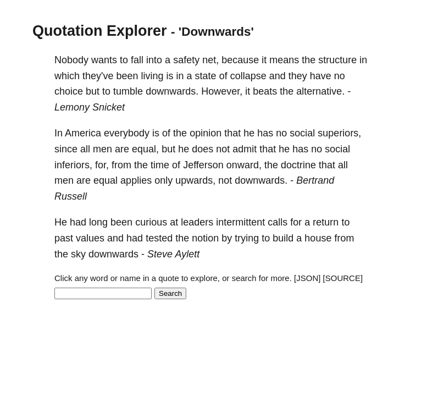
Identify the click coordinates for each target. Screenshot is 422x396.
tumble (128, 91)
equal (105, 180)
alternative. (320, 91)
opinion (205, 133)
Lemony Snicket (89, 107)
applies (136, 180)
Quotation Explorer (99, 31)
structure (337, 59)
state (205, 75)
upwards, (195, 180)
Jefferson (203, 165)
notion (205, 238)
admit (244, 149)
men (102, 149)
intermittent (240, 222)
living (152, 75)
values (90, 238)
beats (265, 91)
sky (78, 254)
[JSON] (307, 278)
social (302, 133)
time (160, 165)
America (83, 133)
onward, (244, 165)
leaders (197, 222)
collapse (248, 75)
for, (102, 165)
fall (137, 59)
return (325, 222)
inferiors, (73, 165)
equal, (145, 149)
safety (186, 59)
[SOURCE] (343, 278)
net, (210, 59)
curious (151, 222)
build (283, 238)
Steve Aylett (173, 254)
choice (68, 91)
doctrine (298, 165)
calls (277, 222)
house (317, 238)
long (98, 222)
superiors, (339, 133)
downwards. (172, 91)
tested (159, 238)
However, (221, 91)
